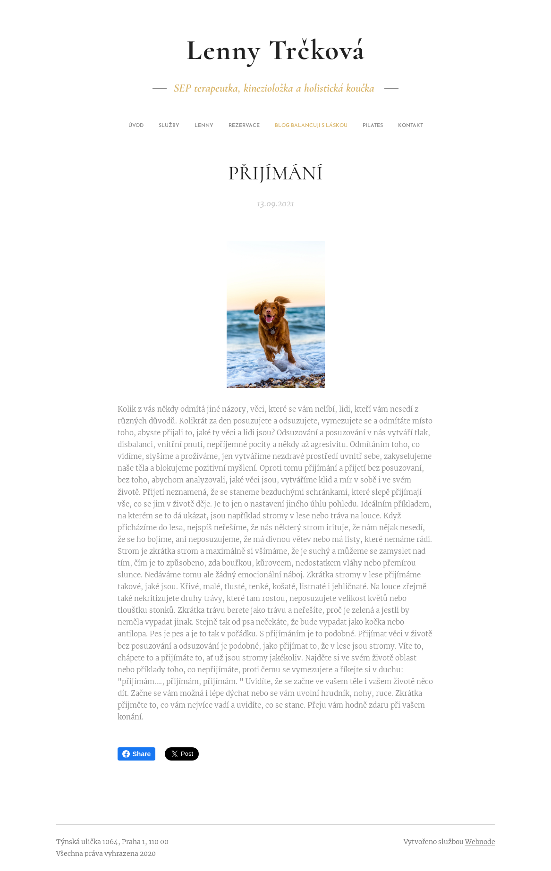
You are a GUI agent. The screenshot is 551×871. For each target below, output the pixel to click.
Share (136, 754)
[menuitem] (234, 126)
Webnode (480, 841)
